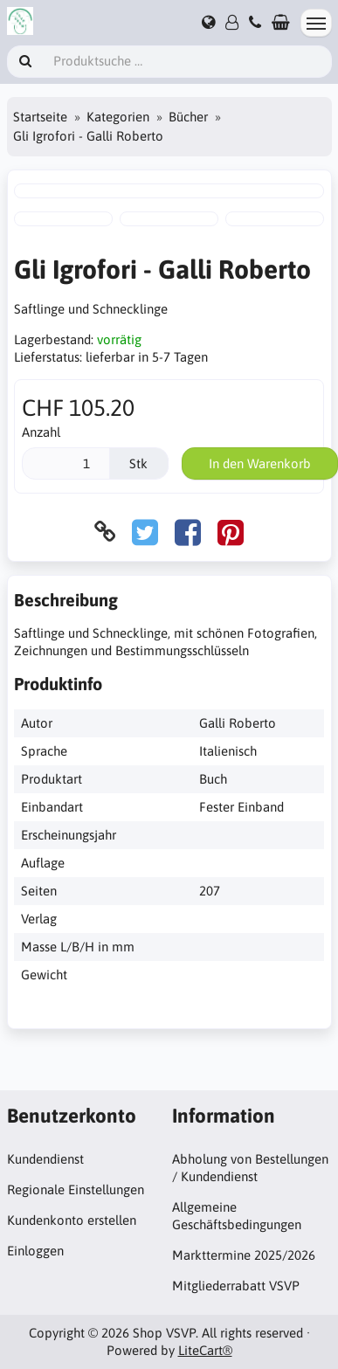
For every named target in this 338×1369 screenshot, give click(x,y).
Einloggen (35, 1250)
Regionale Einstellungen (75, 1189)
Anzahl (41, 432)
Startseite (40, 116)
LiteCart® (205, 1350)
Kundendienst (45, 1158)
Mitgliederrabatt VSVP (236, 1285)
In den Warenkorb (260, 463)
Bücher (188, 116)
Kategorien (117, 116)
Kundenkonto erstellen (71, 1220)
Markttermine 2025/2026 (243, 1255)
